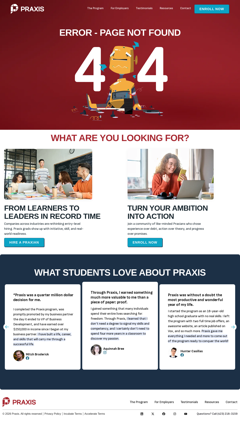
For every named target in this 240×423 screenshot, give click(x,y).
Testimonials (144, 8)
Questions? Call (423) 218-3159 (217, 414)
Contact (185, 8)
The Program (95, 8)
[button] (6, 326)
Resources (166, 8)
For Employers (120, 8)
